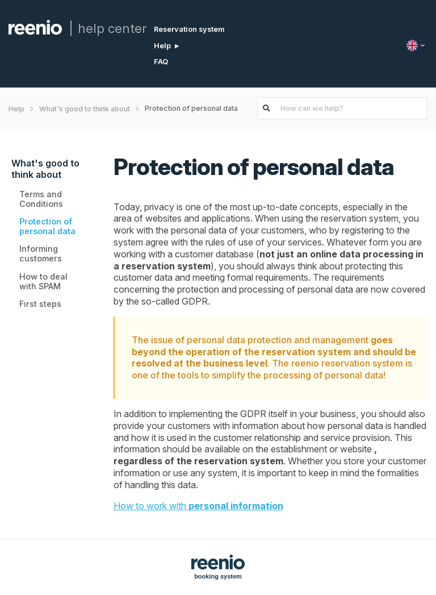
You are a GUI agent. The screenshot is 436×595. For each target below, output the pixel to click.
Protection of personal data (47, 226)
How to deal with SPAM (43, 281)
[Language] (416, 45)
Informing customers (40, 253)
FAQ (161, 61)
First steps (40, 304)
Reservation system (189, 29)
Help (162, 45)
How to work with (198, 505)
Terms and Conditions (41, 199)
